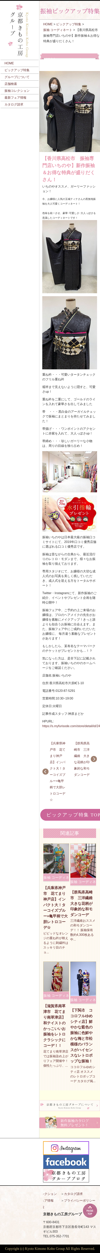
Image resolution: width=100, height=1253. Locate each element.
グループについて (17, 77)
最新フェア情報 (15, 97)
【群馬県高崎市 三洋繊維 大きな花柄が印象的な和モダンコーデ (82, 759)
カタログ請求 (14, 104)
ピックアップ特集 (17, 70)
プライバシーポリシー (79, 1200)
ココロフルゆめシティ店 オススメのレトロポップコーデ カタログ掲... (83, 1074)
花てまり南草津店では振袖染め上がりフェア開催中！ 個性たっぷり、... (55, 1058)
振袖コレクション (17, 90)
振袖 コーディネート (57, 30)
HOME (9, 63)
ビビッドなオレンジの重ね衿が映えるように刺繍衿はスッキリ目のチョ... (55, 943)
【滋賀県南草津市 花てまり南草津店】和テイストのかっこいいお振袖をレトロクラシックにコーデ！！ (54, 1026)
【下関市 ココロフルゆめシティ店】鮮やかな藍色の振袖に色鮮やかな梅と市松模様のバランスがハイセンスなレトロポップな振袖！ (81, 1035)
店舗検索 (11, 84)
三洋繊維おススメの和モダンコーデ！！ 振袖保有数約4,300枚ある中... (82, 930)
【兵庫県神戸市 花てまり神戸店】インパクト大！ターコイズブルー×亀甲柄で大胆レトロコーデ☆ (57, 771)
